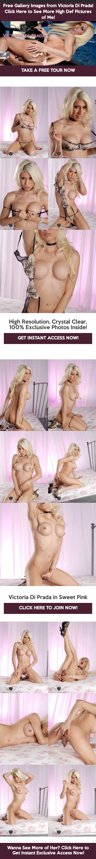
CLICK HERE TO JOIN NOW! (48, 608)
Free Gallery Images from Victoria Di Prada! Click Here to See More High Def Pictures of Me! (48, 12)
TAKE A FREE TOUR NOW (48, 71)
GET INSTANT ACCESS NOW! (48, 338)
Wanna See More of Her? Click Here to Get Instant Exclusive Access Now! (48, 850)
